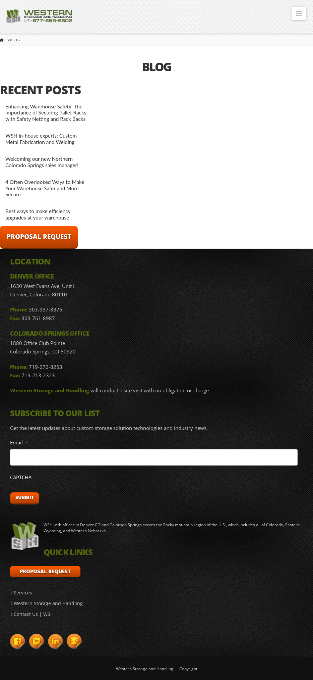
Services (21, 592)
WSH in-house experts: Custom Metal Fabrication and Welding (41, 139)
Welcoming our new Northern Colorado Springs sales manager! (41, 162)
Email (19, 442)
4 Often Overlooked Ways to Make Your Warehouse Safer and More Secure (44, 188)
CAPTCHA (21, 477)
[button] (299, 13)
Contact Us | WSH (32, 614)
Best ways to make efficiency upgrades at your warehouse (37, 214)
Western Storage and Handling (46, 603)
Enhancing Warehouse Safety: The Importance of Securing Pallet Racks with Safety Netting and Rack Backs (45, 112)
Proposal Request (39, 236)
